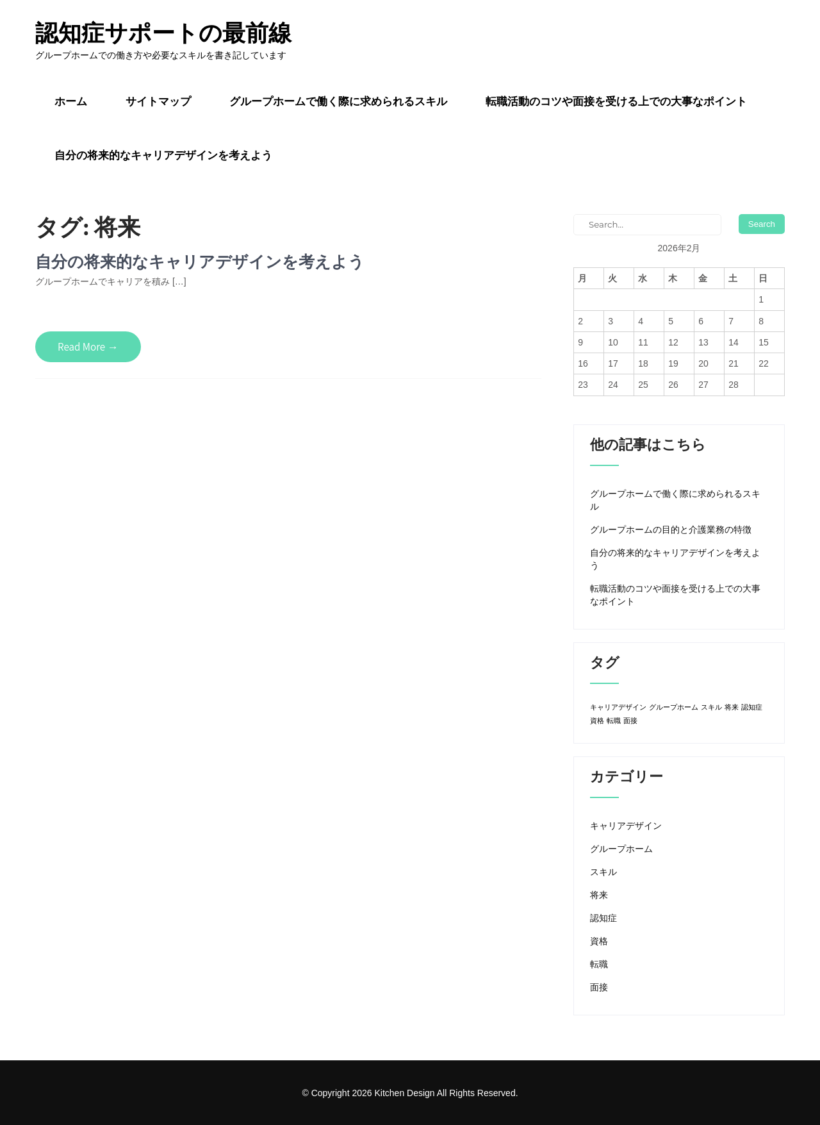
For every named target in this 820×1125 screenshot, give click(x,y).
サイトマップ (158, 101)
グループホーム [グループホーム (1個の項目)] (673, 707)
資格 (599, 941)
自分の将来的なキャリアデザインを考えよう (163, 155)
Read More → (88, 347)
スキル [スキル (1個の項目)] (711, 707)
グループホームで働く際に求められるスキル (338, 101)
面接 (599, 987)
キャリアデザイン (626, 826)
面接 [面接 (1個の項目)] (630, 720)
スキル (603, 872)
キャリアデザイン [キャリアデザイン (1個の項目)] (618, 707)
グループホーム (621, 849)
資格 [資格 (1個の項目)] (597, 720)
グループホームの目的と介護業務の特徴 (670, 529)
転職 (599, 964)
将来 (599, 895)
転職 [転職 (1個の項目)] (614, 720)
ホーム (70, 101)
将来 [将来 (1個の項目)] (732, 707)
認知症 (603, 918)
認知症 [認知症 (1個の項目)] (751, 707)
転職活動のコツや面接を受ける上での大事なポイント (616, 101)
